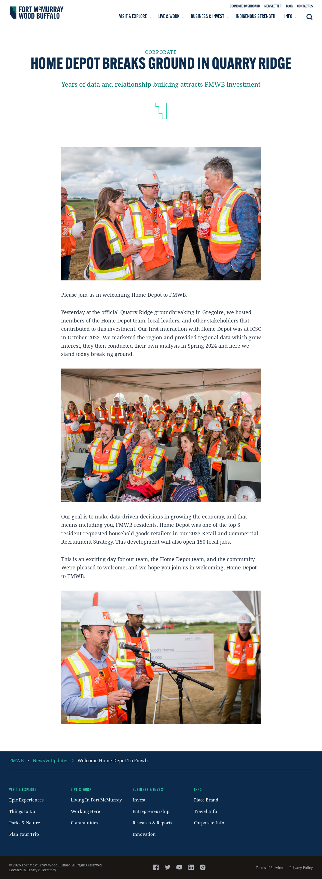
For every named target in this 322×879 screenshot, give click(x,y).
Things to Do (22, 811)
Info (198, 790)
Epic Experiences (26, 800)
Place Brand (206, 800)
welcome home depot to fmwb (112, 760)
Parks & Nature (24, 822)
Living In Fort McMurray (96, 800)
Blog (289, 6)
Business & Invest (149, 790)
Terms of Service (269, 867)
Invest (139, 800)
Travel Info (205, 811)
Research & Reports (152, 822)
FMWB (16, 760)
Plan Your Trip (24, 834)
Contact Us (305, 6)
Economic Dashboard (245, 6)
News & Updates (50, 760)
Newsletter (272, 6)
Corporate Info (209, 822)
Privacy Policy (301, 867)
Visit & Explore (23, 790)
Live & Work (81, 790)
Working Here (85, 811)
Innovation (144, 834)
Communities (84, 822)
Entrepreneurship (151, 811)
